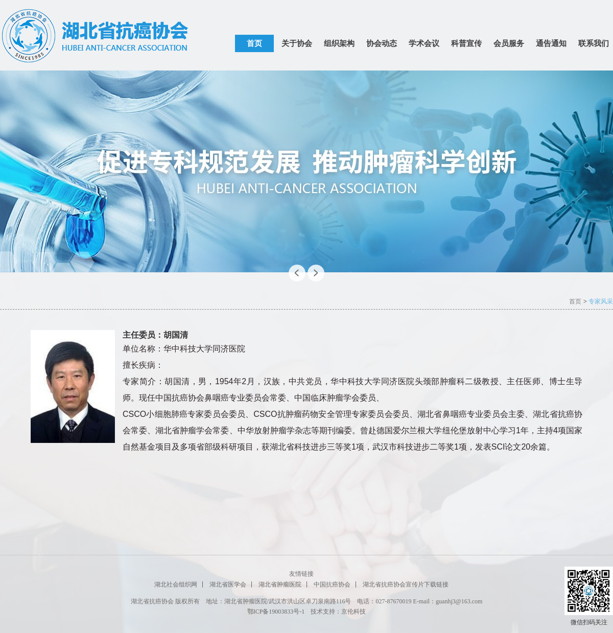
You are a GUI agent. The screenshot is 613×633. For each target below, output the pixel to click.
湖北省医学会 (227, 584)
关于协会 (296, 43)
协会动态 (381, 43)
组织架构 (339, 43)
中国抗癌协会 (332, 584)
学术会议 (424, 43)
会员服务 (508, 43)
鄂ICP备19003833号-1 (276, 611)
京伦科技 (353, 611)
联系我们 (593, 43)
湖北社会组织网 (175, 584)
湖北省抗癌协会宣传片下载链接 (406, 584)
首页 (254, 43)
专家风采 (600, 301)
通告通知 (551, 43)
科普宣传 (466, 43)
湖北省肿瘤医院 (279, 584)
